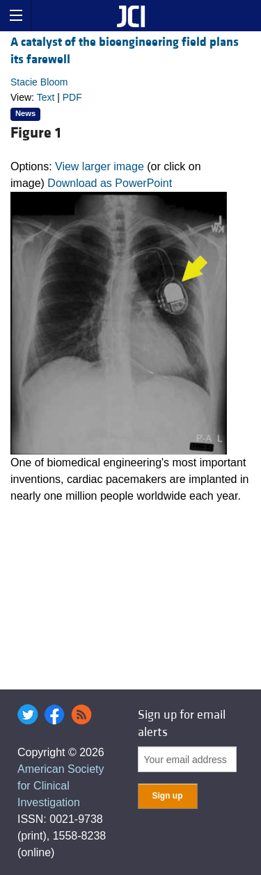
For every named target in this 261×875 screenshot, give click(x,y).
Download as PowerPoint (109, 183)
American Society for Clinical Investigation (60, 785)
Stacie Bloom (39, 82)
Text (46, 97)
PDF (72, 97)
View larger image (99, 166)
